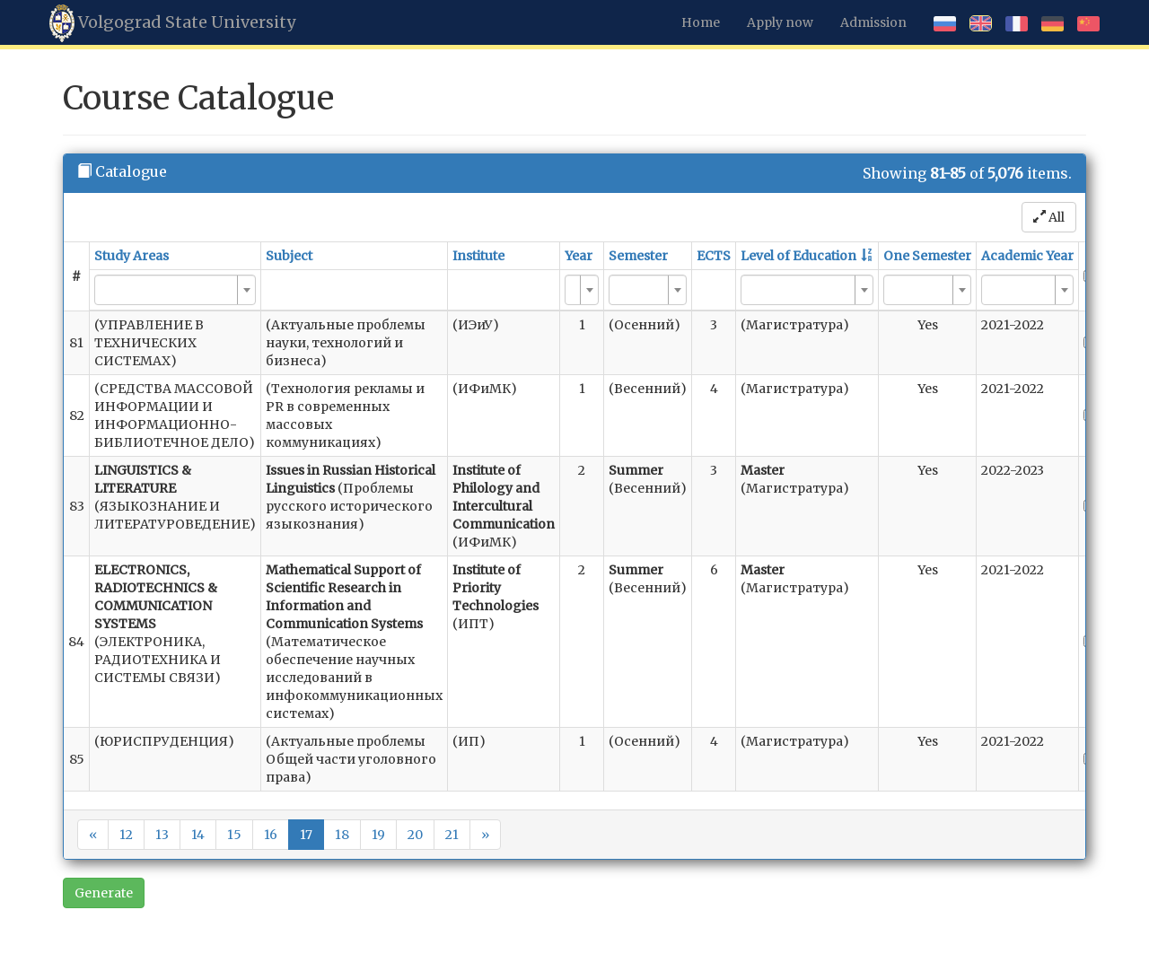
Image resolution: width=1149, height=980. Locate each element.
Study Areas (131, 256)
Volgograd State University (172, 23)
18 (342, 835)
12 (126, 835)
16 (270, 835)
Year (578, 256)
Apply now (780, 22)
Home (700, 22)
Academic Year (1027, 256)
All (1049, 217)
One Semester (927, 256)
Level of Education (798, 256)
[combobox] (175, 290)
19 (378, 835)
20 (415, 835)
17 (306, 835)
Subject (289, 256)
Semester (638, 256)
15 (234, 835)
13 (162, 835)
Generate (104, 893)
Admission (873, 22)
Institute (478, 256)
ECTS (714, 256)
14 (198, 835)
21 (452, 835)
